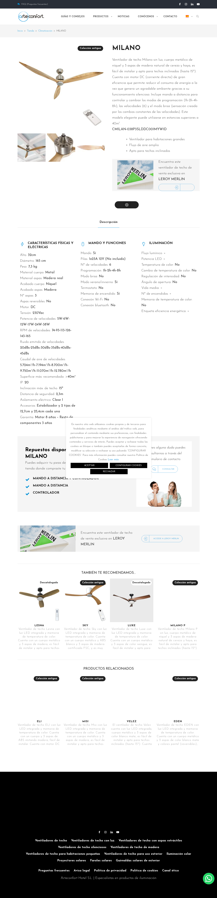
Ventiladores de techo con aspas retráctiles (150, 840)
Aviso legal (82, 870)
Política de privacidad (110, 870)
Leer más (113, 459)
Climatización (45, 31)
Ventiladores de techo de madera (134, 847)
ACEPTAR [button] (89, 465)
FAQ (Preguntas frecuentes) (33, 4)
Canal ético (170, 870)
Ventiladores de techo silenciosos (82, 847)
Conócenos (146, 16)
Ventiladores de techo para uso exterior (133, 854)
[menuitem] (187, 19)
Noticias (123, 16)
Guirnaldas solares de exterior (138, 860)
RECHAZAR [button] (109, 471)
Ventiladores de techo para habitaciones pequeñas (63, 854)
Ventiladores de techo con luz (93, 840)
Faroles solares (101, 860)
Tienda (30, 31)
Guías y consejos (73, 16)
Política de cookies (144, 870)
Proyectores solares (71, 860)
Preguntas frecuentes (54, 870)
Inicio (20, 31)
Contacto (170, 16)
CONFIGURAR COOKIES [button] (129, 465)
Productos (100, 16)
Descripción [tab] (109, 222)
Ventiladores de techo (51, 840)
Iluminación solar (178, 854)
